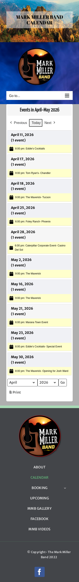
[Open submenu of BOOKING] (65, 488)
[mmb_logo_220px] (39, 416)
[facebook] (40, 572)
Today (36, 123)
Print (15, 393)
